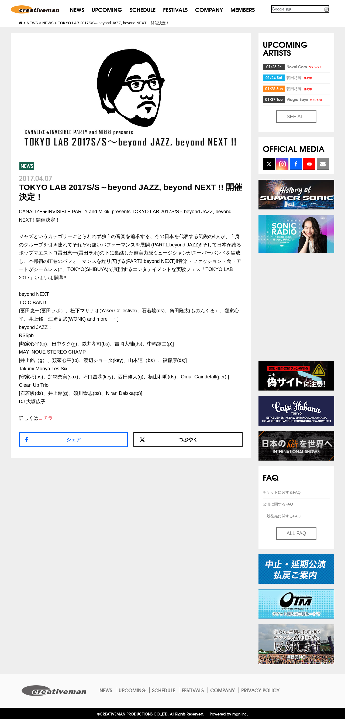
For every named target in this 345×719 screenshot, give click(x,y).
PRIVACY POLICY (260, 690)
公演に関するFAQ (278, 504)
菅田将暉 (300, 77)
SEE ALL (296, 116)
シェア (73, 439)
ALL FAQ (296, 533)
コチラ (45, 418)
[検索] (297, 9)
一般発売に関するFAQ (282, 516)
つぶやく (169, 439)
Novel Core (304, 67)
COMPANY (209, 9)
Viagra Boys (305, 99)
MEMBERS (242, 9)
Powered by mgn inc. (229, 714)
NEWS (77, 9)
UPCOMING (107, 9)
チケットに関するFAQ (282, 492)
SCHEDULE (143, 9)
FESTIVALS (175, 9)
